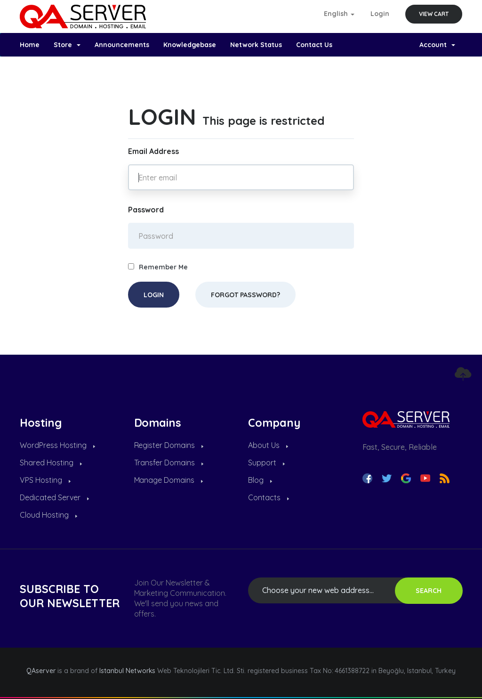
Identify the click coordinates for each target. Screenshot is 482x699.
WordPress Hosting (57, 445)
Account (437, 45)
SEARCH (429, 590)
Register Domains (169, 445)
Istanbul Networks (127, 670)
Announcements (122, 45)
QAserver (41, 670)
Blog (260, 480)
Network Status (256, 45)
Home (30, 45)
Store (67, 45)
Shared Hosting (51, 462)
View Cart (434, 13)
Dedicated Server (54, 497)
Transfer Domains (169, 462)
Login (379, 13)
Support (266, 462)
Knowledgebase (190, 45)
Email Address (153, 151)
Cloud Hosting (48, 515)
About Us (268, 445)
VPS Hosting (45, 480)
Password (146, 209)
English (339, 13)
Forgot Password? (245, 295)
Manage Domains (168, 480)
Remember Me (158, 267)
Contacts (268, 497)
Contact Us (314, 45)
